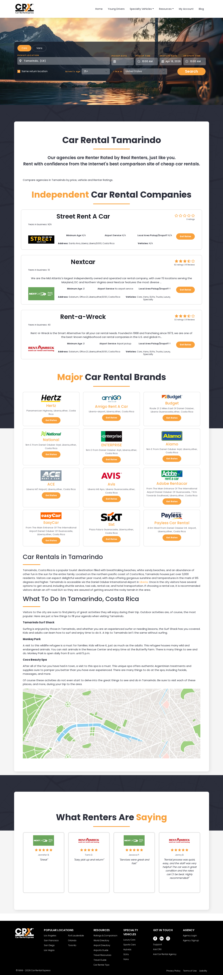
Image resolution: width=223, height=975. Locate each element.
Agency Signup (191, 940)
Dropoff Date (168, 55)
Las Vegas (49, 950)
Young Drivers (116, 9)
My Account (186, 9)
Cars (24, 48)
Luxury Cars (129, 939)
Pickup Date (119, 55)
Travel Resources (102, 955)
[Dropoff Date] (172, 61)
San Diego (49, 945)
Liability (203, 970)
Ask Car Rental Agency (164, 954)
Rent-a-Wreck (83, 316)
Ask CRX (157, 949)
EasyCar (51, 522)
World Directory (101, 940)
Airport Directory (102, 945)
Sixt (111, 524)
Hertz (51, 405)
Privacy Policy (173, 970)
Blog (201, 9)
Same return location (35, 71)
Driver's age (72, 71)
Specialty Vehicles (141, 9)
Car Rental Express (41, 970)
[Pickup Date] (124, 61)
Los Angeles (50, 935)
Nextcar (83, 261)
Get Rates (185, 236)
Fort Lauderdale (76, 935)
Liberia (144, 582)
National (51, 439)
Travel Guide (100, 959)
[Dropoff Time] (196, 61)
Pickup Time (143, 55)
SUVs (126, 954)
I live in (117, 71)
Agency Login (190, 935)
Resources (165, 9)
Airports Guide (101, 950)
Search (191, 71)
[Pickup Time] (148, 61)
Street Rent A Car (83, 216)
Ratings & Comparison (105, 935)
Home (99, 9)
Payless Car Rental (171, 522)
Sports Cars (129, 944)
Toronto (72, 945)
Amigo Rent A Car (111, 406)
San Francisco (51, 940)
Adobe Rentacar (171, 483)
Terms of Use (190, 970)
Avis (111, 484)
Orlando (72, 940)
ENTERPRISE (111, 445)
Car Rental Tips (101, 964)
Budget (172, 403)
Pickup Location (28, 55)
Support (157, 944)
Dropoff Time (192, 55)
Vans (39, 48)
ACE (51, 484)
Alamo (172, 444)
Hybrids (127, 949)
